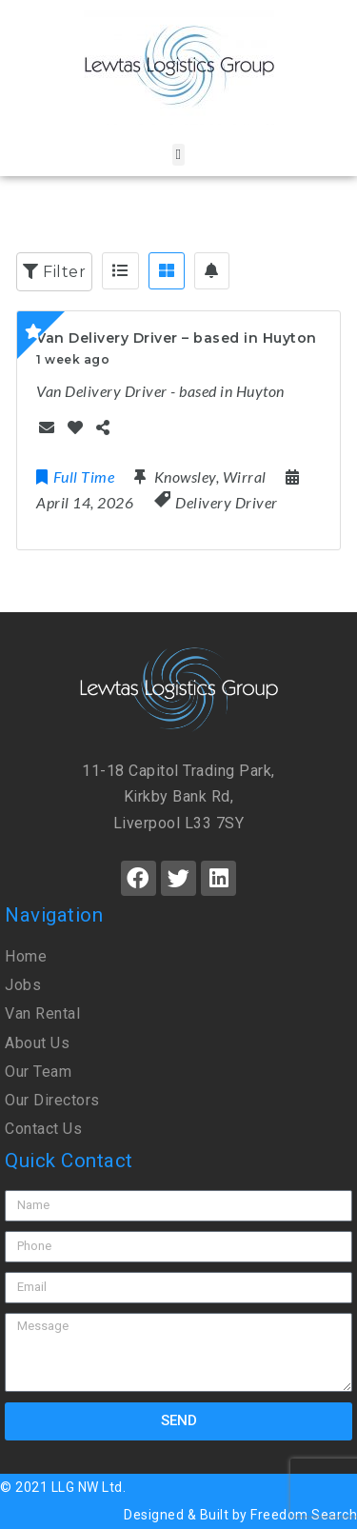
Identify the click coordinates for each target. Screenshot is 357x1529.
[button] (178, 155)
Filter (54, 272)
